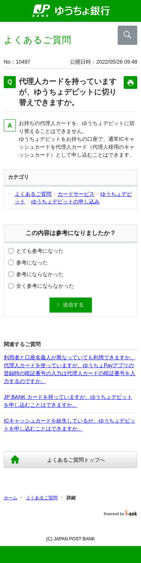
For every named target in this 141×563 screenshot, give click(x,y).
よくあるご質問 (42, 497)
